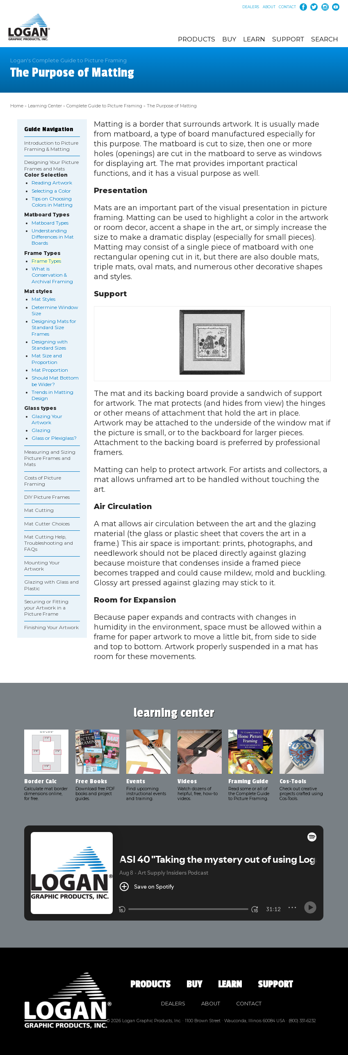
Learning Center (43, 105)
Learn (254, 39)
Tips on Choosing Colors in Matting (52, 201)
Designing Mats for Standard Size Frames (54, 327)
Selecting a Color (51, 190)
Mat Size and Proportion (47, 358)
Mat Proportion (50, 369)
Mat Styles (43, 298)
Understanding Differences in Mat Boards (53, 236)
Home (16, 105)
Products (196, 39)
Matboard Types (50, 222)
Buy (229, 39)
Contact (287, 7)
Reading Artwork (52, 182)
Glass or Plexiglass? (54, 438)
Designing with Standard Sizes (50, 344)
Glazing (41, 429)
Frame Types (46, 260)
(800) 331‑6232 (302, 1020)
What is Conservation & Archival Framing (52, 274)
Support (288, 39)
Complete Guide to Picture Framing (101, 105)
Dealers (250, 7)
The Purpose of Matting (166, 105)
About (269, 7)
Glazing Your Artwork (47, 419)
